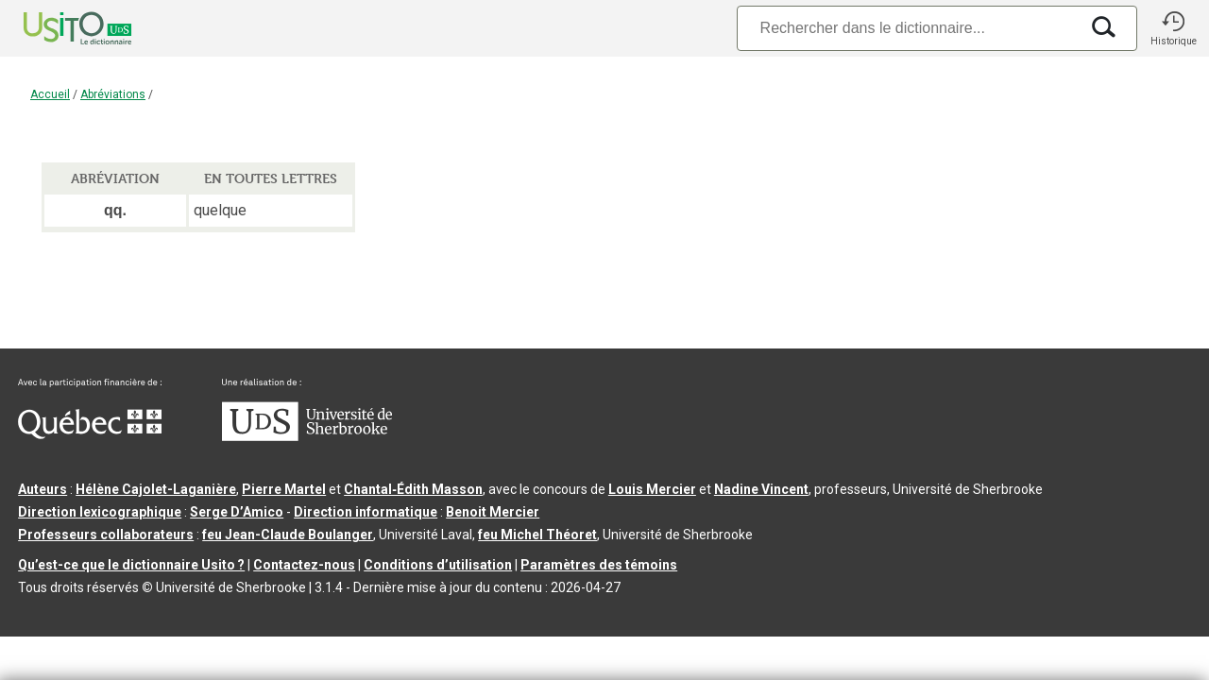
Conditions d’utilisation (438, 564)
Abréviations (112, 94)
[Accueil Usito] (56, 28)
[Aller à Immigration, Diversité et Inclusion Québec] (90, 434)
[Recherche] (907, 28)
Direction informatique (365, 511)
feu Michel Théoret (537, 534)
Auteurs (42, 489)
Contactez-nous (304, 564)
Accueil (50, 94)
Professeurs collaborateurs (106, 534)
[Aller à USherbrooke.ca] (307, 436)
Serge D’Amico (236, 511)
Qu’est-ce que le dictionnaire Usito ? (131, 564)
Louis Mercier (652, 489)
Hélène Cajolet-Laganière (156, 489)
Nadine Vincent (761, 489)
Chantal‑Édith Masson (413, 489)
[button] (1173, 28)
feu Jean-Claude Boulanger (287, 534)
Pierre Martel (284, 489)
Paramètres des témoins (598, 564)
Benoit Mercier (492, 511)
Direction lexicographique (99, 511)
